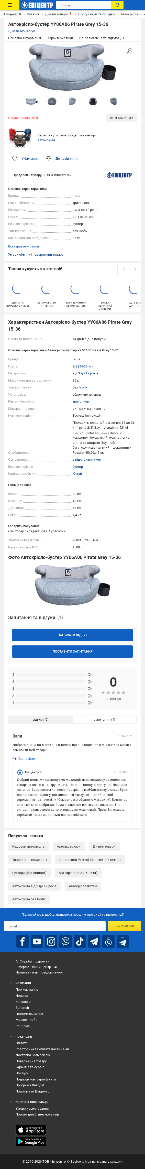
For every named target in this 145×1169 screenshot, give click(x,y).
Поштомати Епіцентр (32, 1091)
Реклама (23, 1026)
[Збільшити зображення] (130, 51)
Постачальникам (29, 1014)
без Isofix (80, 387)
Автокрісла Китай (83, 886)
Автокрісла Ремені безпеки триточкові (90, 860)
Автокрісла (46, 140)
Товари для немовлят (29, 860)
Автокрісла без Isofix (29, 899)
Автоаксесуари (69, 846)
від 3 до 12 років (85, 373)
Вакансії (22, 1008)
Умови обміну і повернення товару (35, 254)
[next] (135, 269)
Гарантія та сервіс (30, 1067)
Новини (22, 996)
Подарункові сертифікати (36, 1079)
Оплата (21, 1043)
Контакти (23, 1002)
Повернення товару (31, 1061)
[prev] (123, 269)
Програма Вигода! (30, 1085)
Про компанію (27, 989)
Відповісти (24, 758)
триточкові (81, 401)
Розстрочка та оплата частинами (42, 1049)
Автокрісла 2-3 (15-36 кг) (78, 873)
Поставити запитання (73, 651)
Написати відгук (72, 635)
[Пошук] (117, 5)
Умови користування (32, 1108)
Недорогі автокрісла (28, 846)
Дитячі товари (104, 846)
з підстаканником (87, 459)
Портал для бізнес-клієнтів (37, 1114)
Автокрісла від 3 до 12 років (34, 886)
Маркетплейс (26, 1020)
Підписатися (124, 926)
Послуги (22, 1073)
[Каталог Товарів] (9, 5)
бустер (78, 467)
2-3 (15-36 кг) (83, 366)
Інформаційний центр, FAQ (37, 967)
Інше (77, 196)
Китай (77, 473)
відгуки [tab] (38, 719)
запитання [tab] (102, 719)
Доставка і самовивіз (33, 1055)
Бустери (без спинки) (29, 873)
